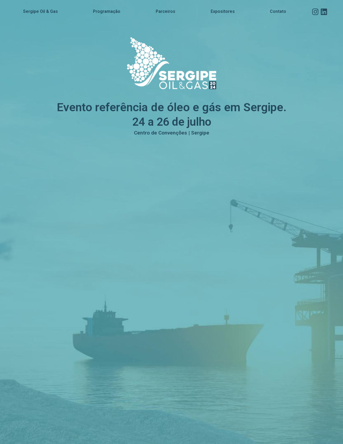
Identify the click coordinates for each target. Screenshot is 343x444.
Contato (278, 11)
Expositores (223, 11)
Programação (106, 11)
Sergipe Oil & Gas (40, 11)
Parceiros (165, 11)
